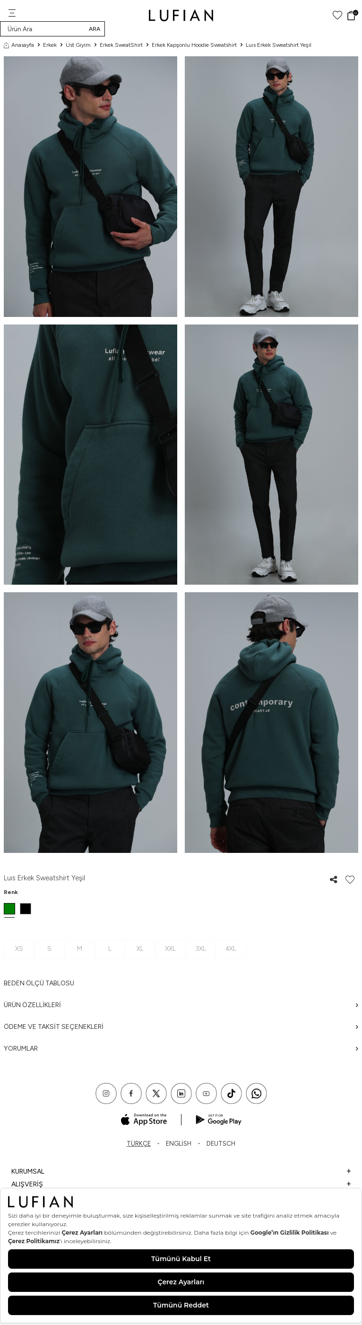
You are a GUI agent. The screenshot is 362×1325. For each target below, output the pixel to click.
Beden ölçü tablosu (39, 983)
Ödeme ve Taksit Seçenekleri (181, 1027)
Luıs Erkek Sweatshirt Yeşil (278, 45)
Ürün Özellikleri (181, 1005)
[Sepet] (352, 15)
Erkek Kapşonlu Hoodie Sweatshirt (194, 45)
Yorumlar (181, 1048)
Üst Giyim (78, 45)
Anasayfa (19, 45)
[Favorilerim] (337, 15)
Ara (94, 29)
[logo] (181, 15)
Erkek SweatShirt (121, 45)
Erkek (50, 45)
